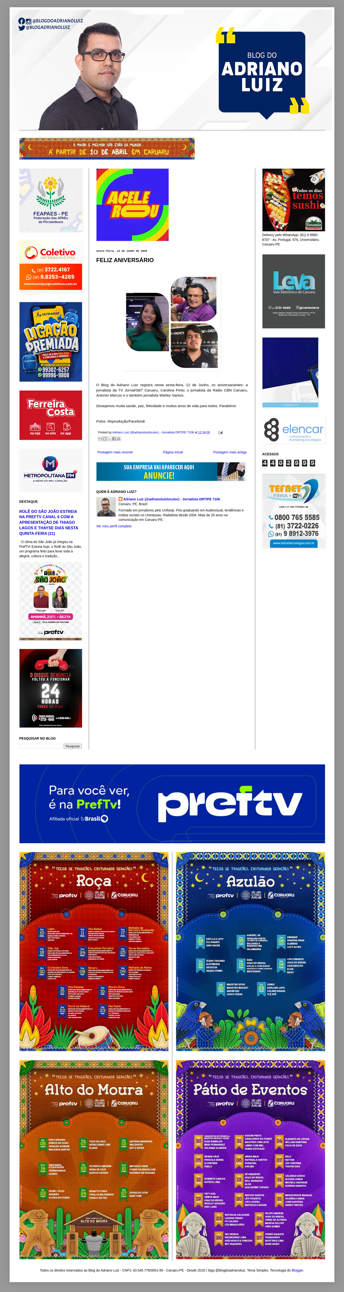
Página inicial (173, 452)
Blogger (297, 1270)
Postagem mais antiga (230, 452)
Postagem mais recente (115, 452)
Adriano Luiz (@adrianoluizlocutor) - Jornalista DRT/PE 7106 (171, 499)
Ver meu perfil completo (114, 526)
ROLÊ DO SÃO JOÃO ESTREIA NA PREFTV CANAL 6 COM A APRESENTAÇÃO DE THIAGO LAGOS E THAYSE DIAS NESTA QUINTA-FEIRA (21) (48, 522)
